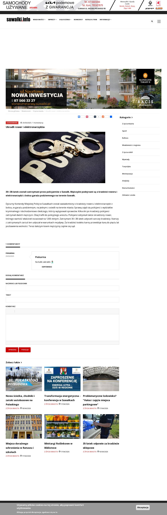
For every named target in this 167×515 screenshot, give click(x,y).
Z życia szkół (127, 152)
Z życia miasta (38, 111)
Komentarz (10, 306)
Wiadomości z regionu (131, 145)
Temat (8, 295)
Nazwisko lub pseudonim (16, 283)
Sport (124, 130)
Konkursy (78, 19)
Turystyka (126, 166)
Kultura (125, 138)
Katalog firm (91, 19)
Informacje (105, 19)
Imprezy (52, 19)
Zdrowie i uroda (128, 195)
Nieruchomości (128, 188)
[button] (9, 311)
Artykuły (125, 180)
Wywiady (125, 159)
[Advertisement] (83, 48)
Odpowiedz (47, 267)
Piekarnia (40, 257)
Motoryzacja (127, 173)
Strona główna (14, 111)
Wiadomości (39, 19)
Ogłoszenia (65, 19)
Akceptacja (143, 507)
